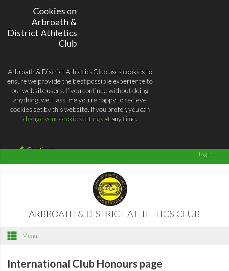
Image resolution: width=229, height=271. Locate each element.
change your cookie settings (63, 118)
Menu (22, 235)
